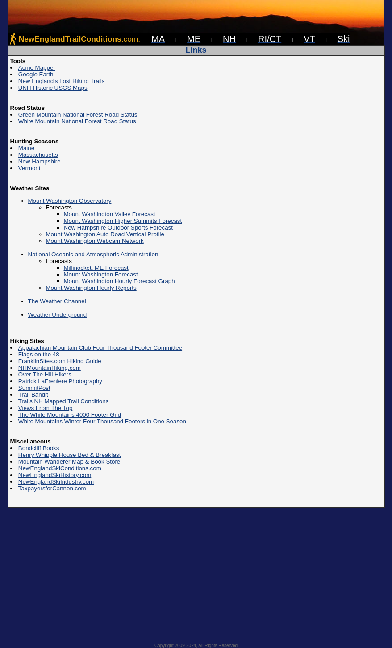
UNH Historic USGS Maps (53, 87)
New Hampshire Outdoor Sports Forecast (118, 227)
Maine (26, 148)
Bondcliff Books (38, 448)
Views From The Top (45, 408)
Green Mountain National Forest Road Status (78, 114)
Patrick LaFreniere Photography (60, 381)
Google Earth (36, 74)
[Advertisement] (196, 572)
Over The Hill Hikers (44, 374)
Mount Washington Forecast (101, 274)
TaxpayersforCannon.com (52, 488)
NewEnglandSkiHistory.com (54, 475)
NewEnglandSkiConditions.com (59, 468)
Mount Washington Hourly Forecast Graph (119, 281)
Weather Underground (57, 314)
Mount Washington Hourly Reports (91, 287)
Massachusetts (38, 154)
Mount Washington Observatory (70, 200)
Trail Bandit (33, 394)
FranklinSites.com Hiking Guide (59, 361)
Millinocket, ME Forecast (96, 267)
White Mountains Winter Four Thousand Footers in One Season (102, 421)
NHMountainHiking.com (49, 367)
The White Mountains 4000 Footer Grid (69, 414)
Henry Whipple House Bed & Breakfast (69, 455)
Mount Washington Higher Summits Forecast (123, 220)
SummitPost (34, 388)
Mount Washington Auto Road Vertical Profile (105, 234)
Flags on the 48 (38, 354)
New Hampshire (39, 161)
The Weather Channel (57, 301)
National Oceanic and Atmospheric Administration (93, 254)
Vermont (29, 168)
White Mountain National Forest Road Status (77, 121)
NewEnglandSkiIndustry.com (56, 481)
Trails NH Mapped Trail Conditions (63, 401)
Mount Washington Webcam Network (95, 241)
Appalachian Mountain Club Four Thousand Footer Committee (100, 347)
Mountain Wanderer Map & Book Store (69, 461)
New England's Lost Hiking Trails (61, 81)
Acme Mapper (36, 67)
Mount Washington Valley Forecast (109, 214)
